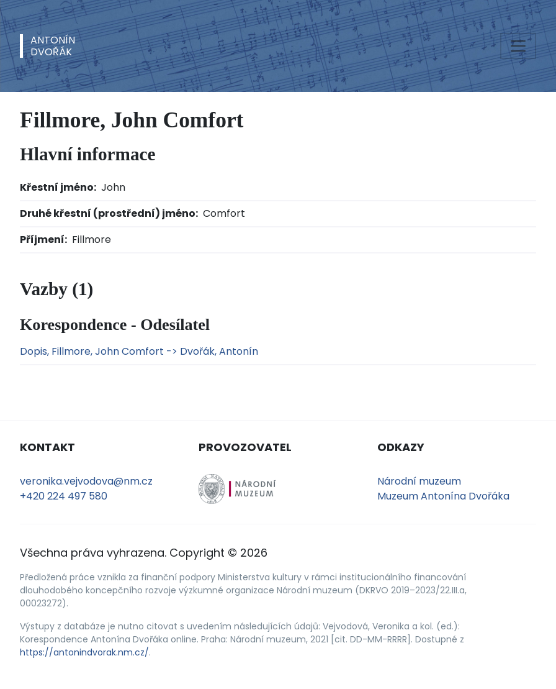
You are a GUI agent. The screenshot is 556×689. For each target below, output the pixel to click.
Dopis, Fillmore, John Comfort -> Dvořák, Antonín (139, 351)
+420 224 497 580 (63, 496)
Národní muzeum (419, 481)
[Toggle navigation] (518, 46)
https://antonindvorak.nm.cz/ (84, 652)
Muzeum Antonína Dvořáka (443, 496)
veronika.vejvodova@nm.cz (86, 481)
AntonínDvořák (52, 46)
